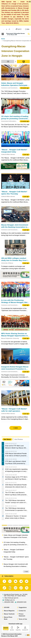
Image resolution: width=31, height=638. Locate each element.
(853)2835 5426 (21, 602)
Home (3, 38)
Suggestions (23, 607)
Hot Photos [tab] (18, 439)
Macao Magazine (9, 610)
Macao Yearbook (9, 614)
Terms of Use (23, 619)
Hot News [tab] (7, 439)
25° (19, 29)
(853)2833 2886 (9, 602)
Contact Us (22, 610)
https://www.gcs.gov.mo (11, 598)
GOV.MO (6, 607)
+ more (26, 571)
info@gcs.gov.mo (10, 600)
